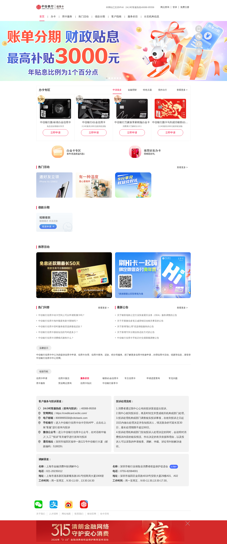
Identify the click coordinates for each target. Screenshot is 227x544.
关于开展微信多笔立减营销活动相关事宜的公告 (139, 321)
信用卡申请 (41, 378)
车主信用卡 (130, 378)
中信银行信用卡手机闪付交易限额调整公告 (137, 338)
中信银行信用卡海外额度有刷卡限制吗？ (57, 321)
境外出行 (162, 90)
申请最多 (117, 90)
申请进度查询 (153, 378)
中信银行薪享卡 (110, 383)
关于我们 (40, 513)
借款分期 (100, 16)
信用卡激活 (63, 378)
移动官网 (91, 513)
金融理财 (132, 90)
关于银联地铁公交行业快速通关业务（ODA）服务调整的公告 (146, 315)
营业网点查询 (65, 383)
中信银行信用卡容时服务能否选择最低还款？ (59, 326)
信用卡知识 (85, 383)
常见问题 (173, 378)
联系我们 (79, 513)
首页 (41, 16)
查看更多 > (182, 90)
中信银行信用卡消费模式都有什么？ (55, 338)
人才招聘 (53, 513)
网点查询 (164, 7)
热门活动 (84, 16)
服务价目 (133, 16)
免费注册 (184, 7)
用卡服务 (67, 16)
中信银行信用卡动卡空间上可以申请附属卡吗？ (60, 315)
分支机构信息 (151, 16)
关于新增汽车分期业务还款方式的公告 (135, 332)
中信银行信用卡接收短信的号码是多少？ (57, 332)
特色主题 (147, 90)
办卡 (53, 16)
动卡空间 (104, 513)
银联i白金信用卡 (110, 378)
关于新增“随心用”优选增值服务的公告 (134, 326)
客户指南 (116, 16)
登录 (175, 7)
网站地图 (66, 513)
